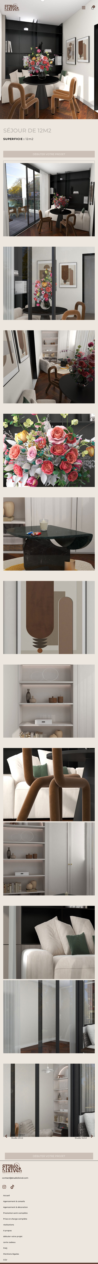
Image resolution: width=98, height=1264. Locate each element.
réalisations (8, 1225)
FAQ (5, 1248)
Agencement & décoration (15, 1207)
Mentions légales (11, 1254)
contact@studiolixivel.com (15, 1178)
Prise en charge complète (15, 1219)
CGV (5, 1260)
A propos (7, 1230)
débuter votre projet (12, 1236)
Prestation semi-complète (15, 1213)
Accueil (6, 1195)
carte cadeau (9, 1242)
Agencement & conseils (14, 1201)
